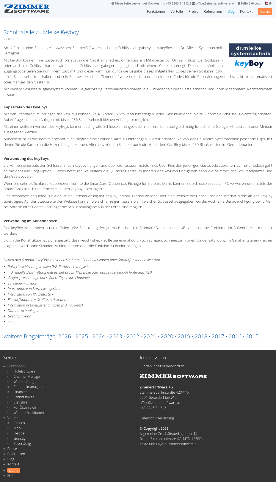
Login (256, 3)
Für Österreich (25, 407)
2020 (166, 336)
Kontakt (246, 11)
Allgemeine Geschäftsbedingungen (168, 433)
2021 (149, 336)
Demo (265, 11)
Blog (231, 11)
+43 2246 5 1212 (176, 3)
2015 (252, 336)
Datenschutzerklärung (157, 418)
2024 (98, 336)
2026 (64, 336)
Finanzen (21, 392)
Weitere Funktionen (29, 412)
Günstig (19, 438)
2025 (81, 336)
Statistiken (22, 402)
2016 (235, 336)
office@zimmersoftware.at (213, 3)
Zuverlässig (22, 443)
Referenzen (213, 11)
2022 (132, 336)
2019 (183, 336)
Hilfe (243, 3)
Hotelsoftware (24, 371)
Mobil (18, 428)
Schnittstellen (24, 397)
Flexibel (19, 433)
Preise (193, 11)
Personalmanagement (31, 386)
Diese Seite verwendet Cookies (135, 3)
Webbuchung (24, 381)
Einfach (19, 422)
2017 (218, 336)
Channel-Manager (27, 376)
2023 (115, 336)
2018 (200, 336)
